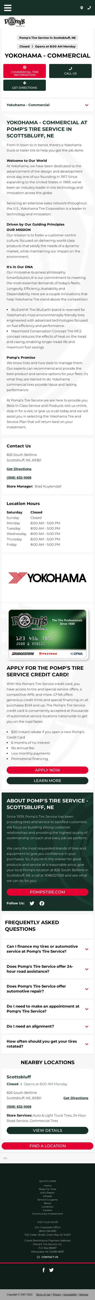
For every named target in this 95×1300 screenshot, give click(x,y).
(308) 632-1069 (19, 1107)
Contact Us (49, 1257)
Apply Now (47, 770)
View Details (47, 1130)
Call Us (70, 73)
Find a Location (47, 1146)
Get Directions (20, 85)
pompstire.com (47, 892)
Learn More (47, 780)
